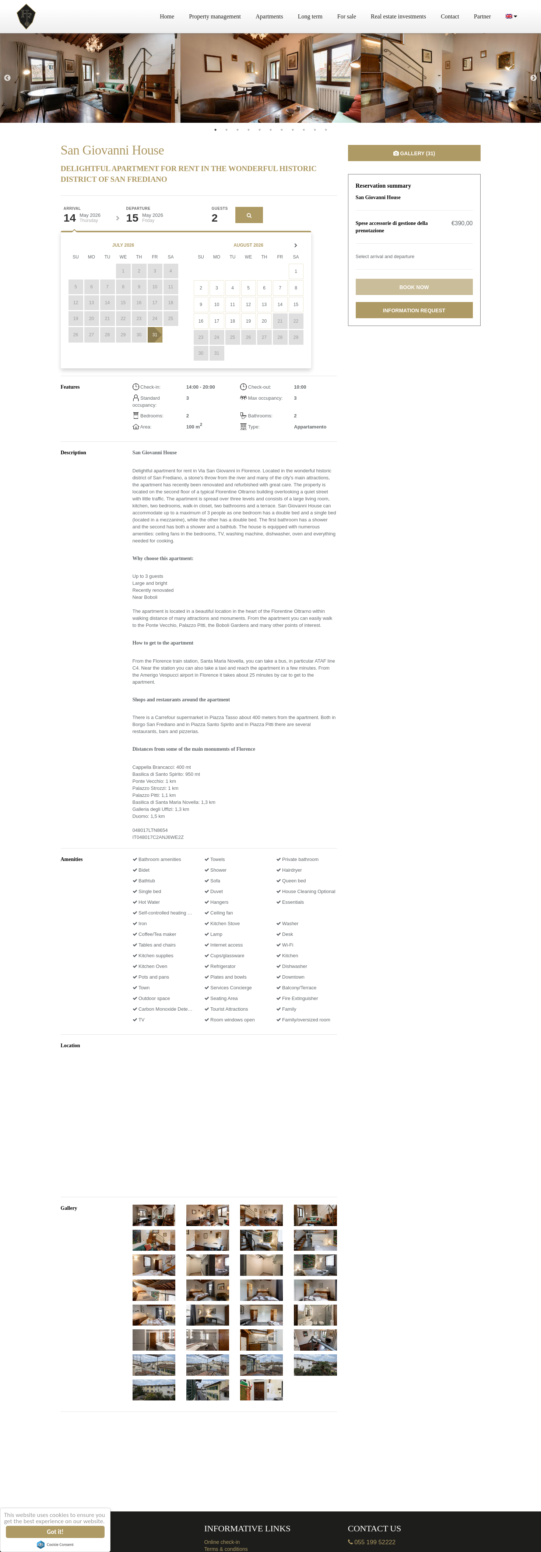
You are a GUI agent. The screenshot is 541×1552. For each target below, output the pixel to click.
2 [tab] (226, 129)
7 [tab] (281, 129)
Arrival (72, 209)
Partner (482, 16)
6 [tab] (270, 129)
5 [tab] (259, 129)
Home (167, 16)
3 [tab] (237, 129)
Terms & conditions (226, 1549)
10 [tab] (315, 129)
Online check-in (222, 1542)
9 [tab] (304, 129)
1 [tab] (215, 129)
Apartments (269, 16)
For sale (346, 16)
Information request (414, 310)
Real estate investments (398, 16)
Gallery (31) (414, 153)
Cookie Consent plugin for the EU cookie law (55, 1545)
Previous (7, 78)
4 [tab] (248, 129)
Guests (220, 209)
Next (533, 78)
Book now (414, 287)
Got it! (55, 1532)
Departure (138, 209)
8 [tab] (292, 129)
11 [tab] (326, 129)
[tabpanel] (90, 78)
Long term (310, 16)
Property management (215, 16)
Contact (450, 16)
